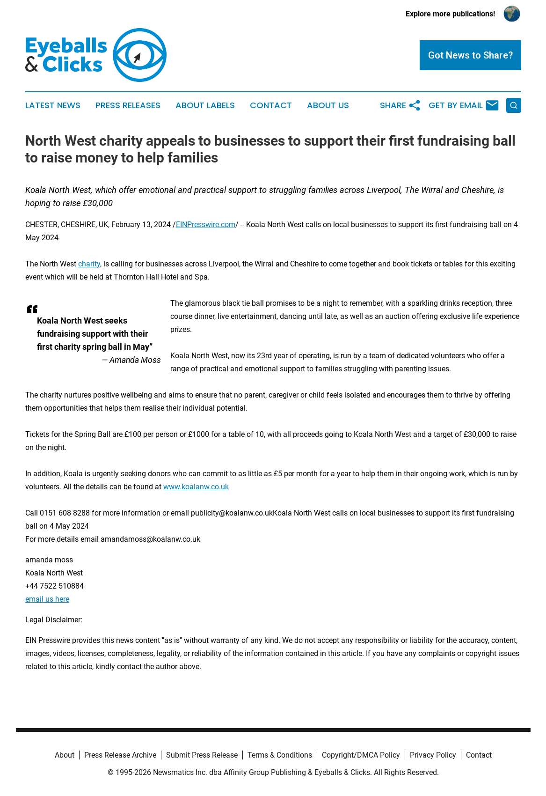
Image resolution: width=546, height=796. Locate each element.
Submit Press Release (202, 755)
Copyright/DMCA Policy (361, 755)
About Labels (205, 105)
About (64, 755)
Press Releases (127, 105)
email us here (47, 599)
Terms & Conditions (280, 755)
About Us (328, 105)
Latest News (52, 105)
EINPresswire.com (205, 224)
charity (89, 263)
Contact (271, 105)
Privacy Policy (433, 755)
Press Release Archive (120, 755)
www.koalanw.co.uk (196, 486)
